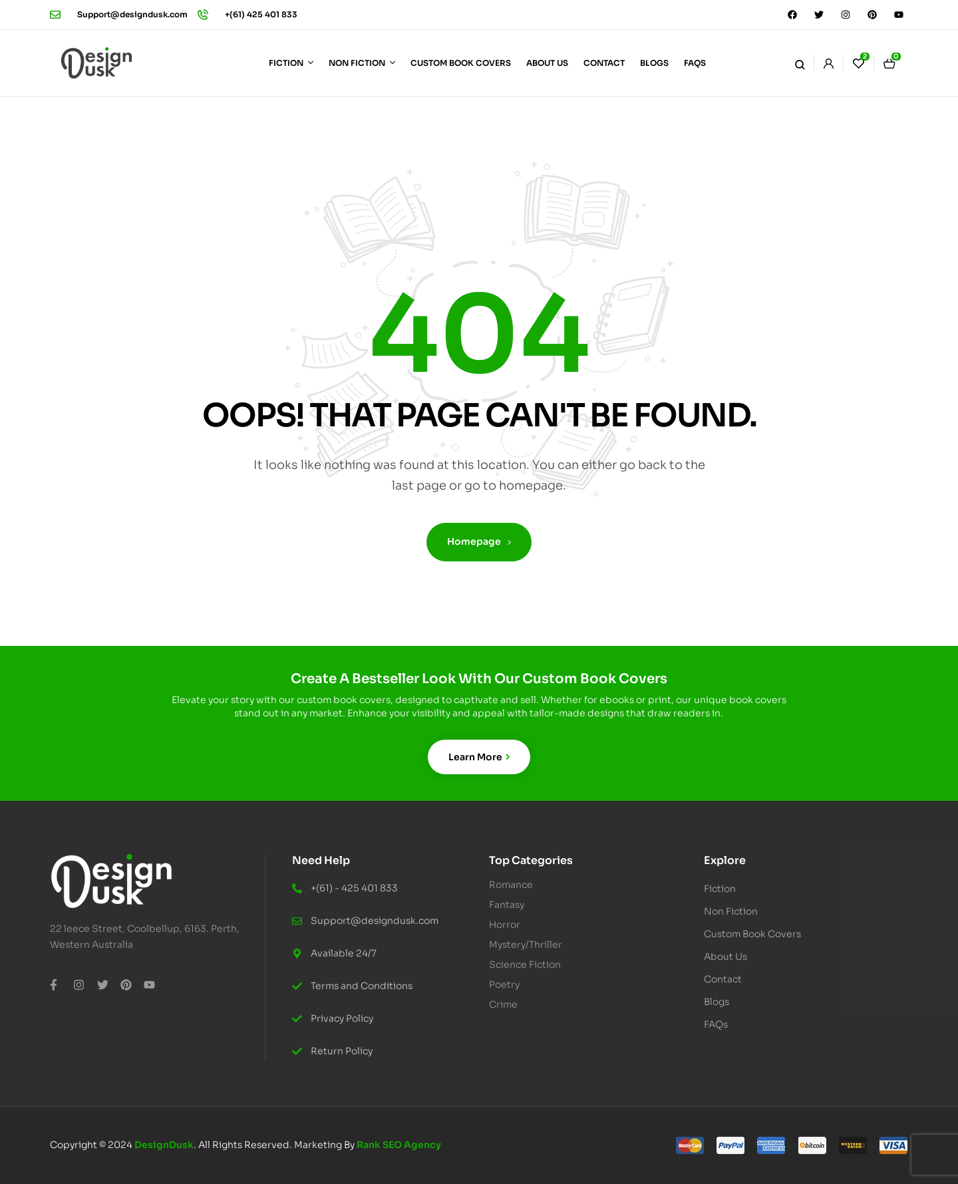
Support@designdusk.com (132, 14)
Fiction (727, 888)
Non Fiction (738, 911)
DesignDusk (164, 1145)
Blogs (716, 1002)
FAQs (716, 1024)
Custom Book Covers (752, 934)
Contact (723, 979)
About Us (725, 956)
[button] (801, 888)
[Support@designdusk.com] (55, 14)
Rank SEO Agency (399, 1145)
